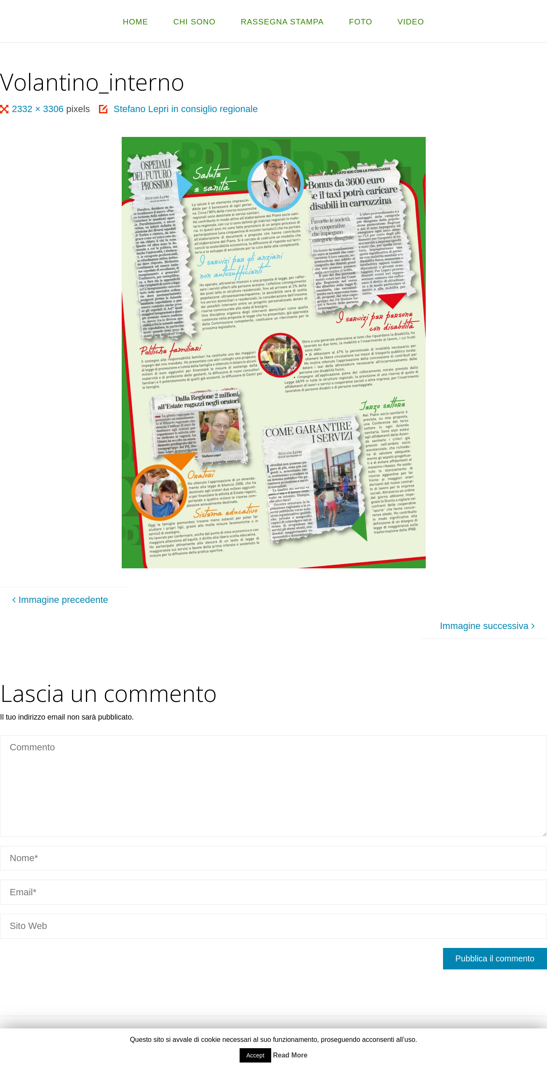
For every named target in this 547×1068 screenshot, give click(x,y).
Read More (290, 1055)
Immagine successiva (489, 626)
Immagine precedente (58, 599)
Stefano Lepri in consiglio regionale (186, 109)
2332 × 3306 (39, 109)
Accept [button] (255, 1055)
